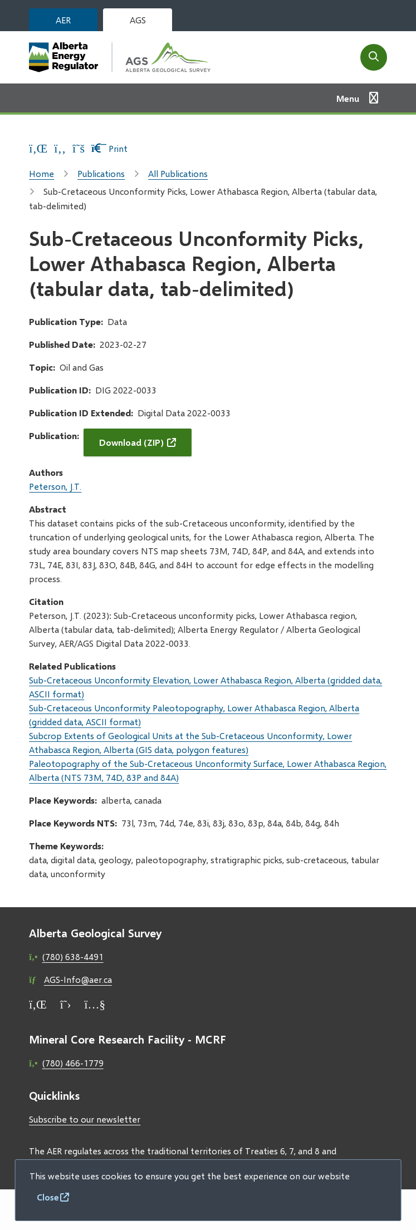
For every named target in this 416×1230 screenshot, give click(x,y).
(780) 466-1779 (73, 1062)
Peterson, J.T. (55, 486)
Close (48, 1197)
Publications (101, 173)
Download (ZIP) (131, 442)
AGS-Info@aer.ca (78, 979)
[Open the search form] (373, 57)
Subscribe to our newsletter (84, 1119)
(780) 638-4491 (73, 956)
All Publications (178, 173)
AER (63, 19)
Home (41, 173)
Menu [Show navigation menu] (347, 98)
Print (109, 148)
